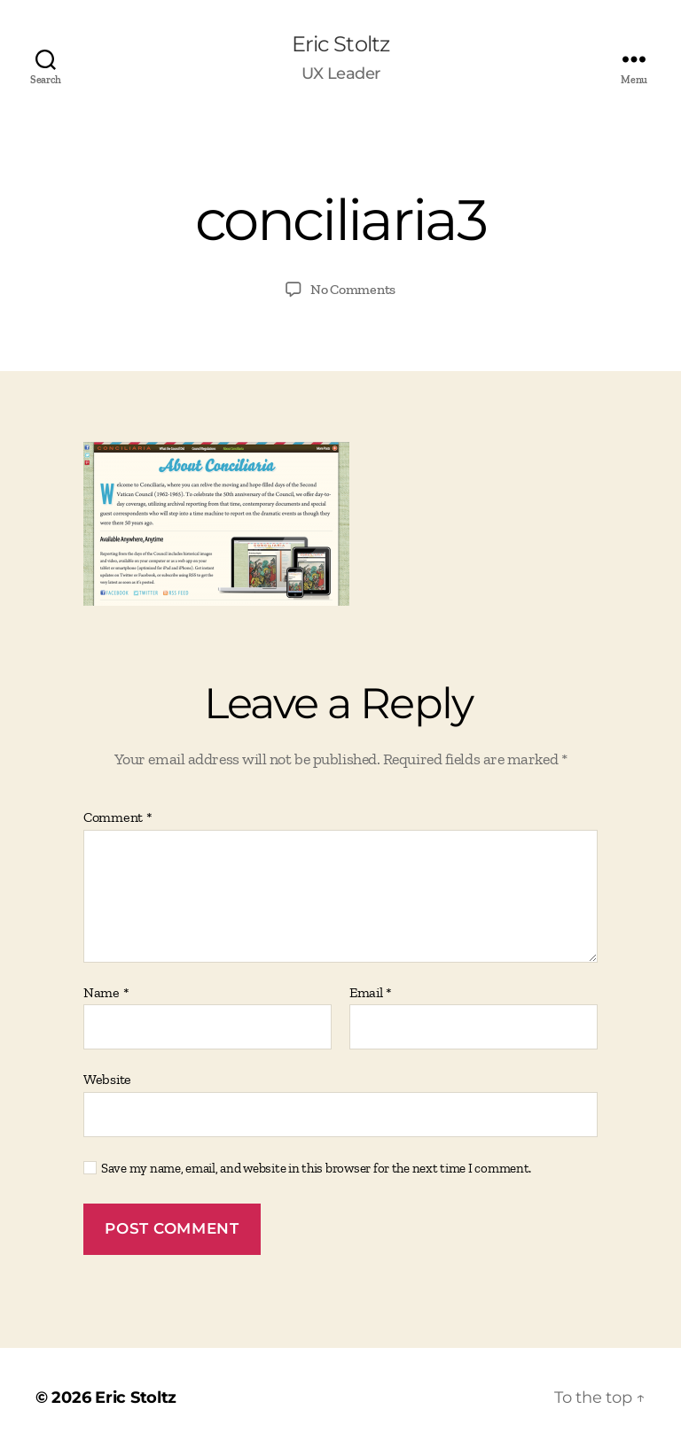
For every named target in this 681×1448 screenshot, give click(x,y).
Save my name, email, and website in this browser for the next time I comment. (316, 1168)
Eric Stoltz (340, 44)
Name (106, 993)
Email (370, 993)
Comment (118, 817)
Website (107, 1079)
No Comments (352, 289)
